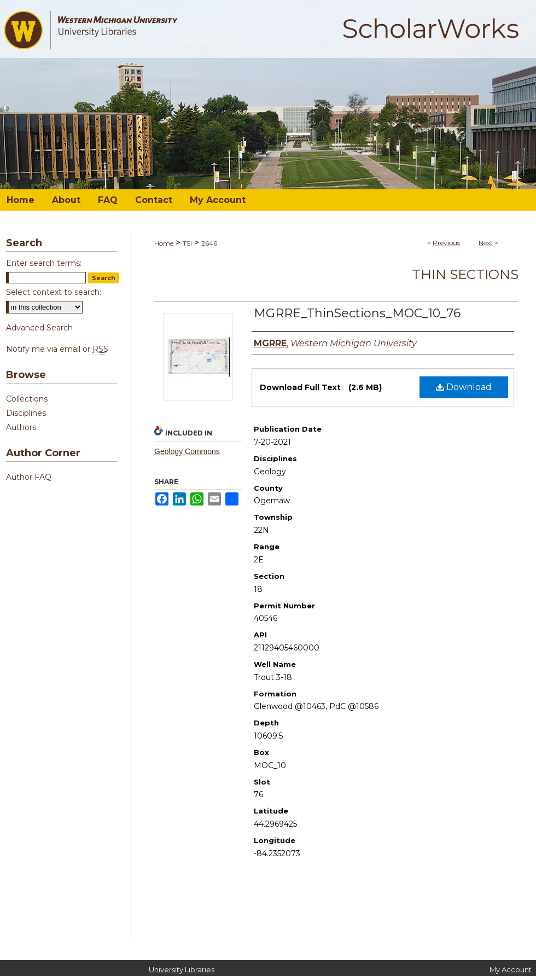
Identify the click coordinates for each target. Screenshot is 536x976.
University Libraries (181, 969)
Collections (27, 399)
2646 (209, 243)
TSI (187, 243)
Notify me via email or (57, 349)
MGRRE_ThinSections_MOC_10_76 (357, 313)
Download (464, 387)
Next (486, 243)
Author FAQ (28, 477)
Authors (21, 427)
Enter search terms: (43, 263)
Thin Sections (465, 274)
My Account (511, 969)
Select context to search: (53, 292)
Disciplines (26, 413)
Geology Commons (187, 451)
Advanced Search (39, 328)
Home (163, 243)
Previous (446, 243)
